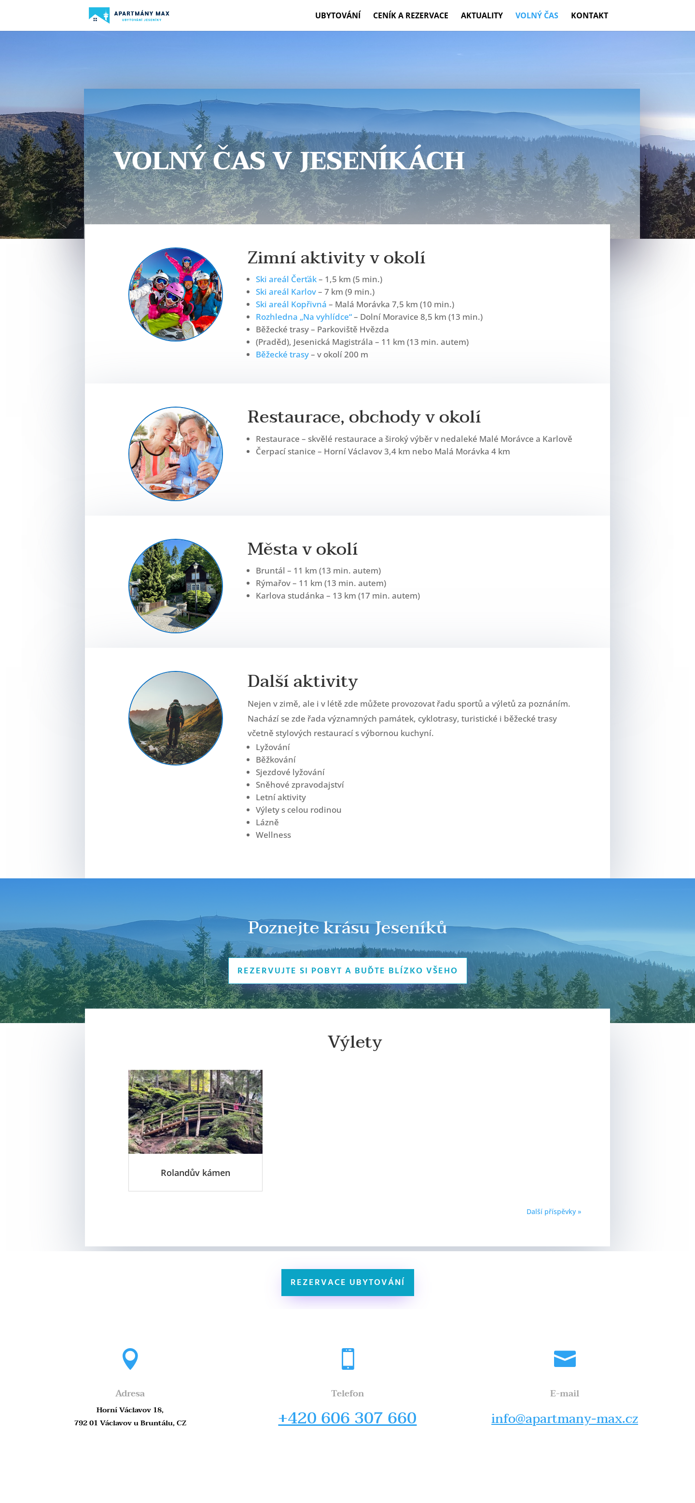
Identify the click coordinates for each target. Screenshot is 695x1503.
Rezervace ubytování (348, 1283)
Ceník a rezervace (410, 16)
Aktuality (482, 16)
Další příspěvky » (554, 1211)
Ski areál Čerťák (286, 279)
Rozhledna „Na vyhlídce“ (304, 316)
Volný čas (536, 16)
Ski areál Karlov (286, 291)
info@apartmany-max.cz (564, 1419)
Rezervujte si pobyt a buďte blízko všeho (347, 971)
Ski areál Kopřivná (291, 304)
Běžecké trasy (282, 354)
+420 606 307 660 (347, 1418)
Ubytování (338, 16)
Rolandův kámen (195, 1172)
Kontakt (589, 16)
